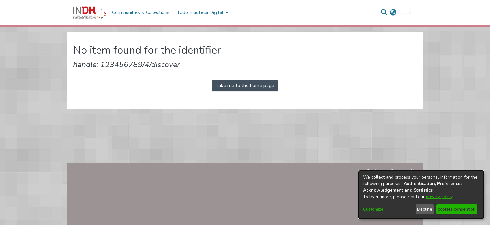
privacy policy (439, 197)
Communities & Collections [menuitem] (141, 12)
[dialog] (421, 195)
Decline (424, 209)
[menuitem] (393, 12)
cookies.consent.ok (456, 209)
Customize (373, 209)
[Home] (89, 12)
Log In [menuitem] (405, 12)
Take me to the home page (245, 85)
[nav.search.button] (384, 12)
